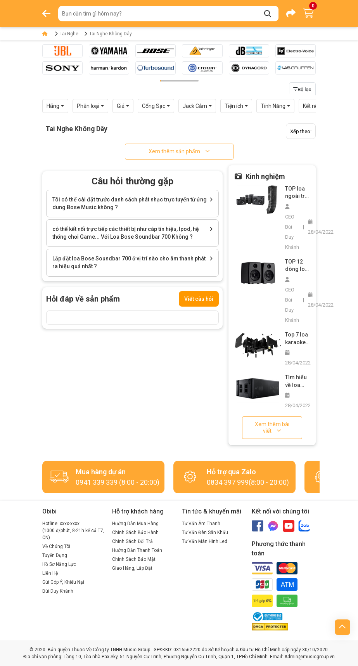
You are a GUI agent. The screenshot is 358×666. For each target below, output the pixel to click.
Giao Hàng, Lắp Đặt (132, 568)
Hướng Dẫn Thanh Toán (137, 550)
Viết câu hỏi (198, 299)
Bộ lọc (302, 89)
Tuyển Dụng (54, 555)
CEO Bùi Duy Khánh (292, 227)
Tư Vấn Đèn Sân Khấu (205, 532)
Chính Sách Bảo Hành (135, 532)
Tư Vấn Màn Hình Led (204, 541)
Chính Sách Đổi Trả (132, 541)
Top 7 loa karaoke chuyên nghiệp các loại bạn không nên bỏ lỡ (297, 338)
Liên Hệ (50, 573)
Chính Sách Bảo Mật (134, 559)
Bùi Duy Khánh (57, 591)
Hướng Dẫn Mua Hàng (135, 523)
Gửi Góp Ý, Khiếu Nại (63, 582)
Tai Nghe (69, 33)
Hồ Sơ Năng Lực (59, 564)
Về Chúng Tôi (56, 546)
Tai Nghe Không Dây (110, 33)
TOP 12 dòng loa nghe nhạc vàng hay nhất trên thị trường (297, 265)
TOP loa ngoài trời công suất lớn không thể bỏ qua (297, 193)
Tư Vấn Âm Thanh (201, 523)
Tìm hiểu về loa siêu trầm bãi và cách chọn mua (297, 381)
